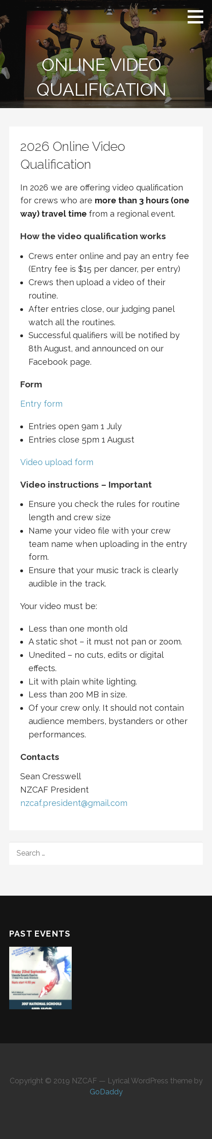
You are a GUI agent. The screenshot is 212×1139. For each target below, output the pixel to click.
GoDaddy (106, 1091)
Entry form (41, 403)
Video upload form (56, 462)
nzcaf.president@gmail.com (73, 803)
